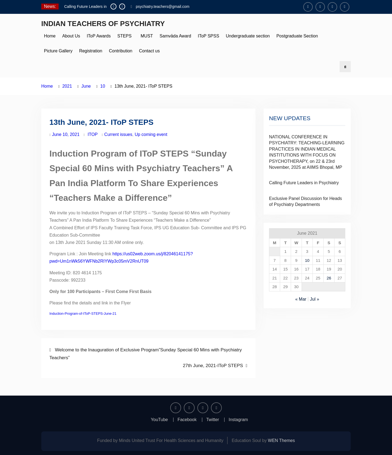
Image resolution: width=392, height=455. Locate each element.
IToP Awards (98, 36)
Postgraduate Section (297, 36)
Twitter (212, 420)
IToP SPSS (208, 36)
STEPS (124, 36)
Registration (90, 51)
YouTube (159, 420)
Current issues (118, 134)
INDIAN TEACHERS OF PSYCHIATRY (103, 24)
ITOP (93, 134)
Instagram (238, 420)
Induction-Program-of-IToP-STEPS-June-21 (82, 313)
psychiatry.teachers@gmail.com (162, 6)
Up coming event (151, 134)
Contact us (149, 51)
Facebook (187, 420)
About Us (71, 36)
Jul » (314, 299)
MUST (145, 36)
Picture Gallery (58, 51)
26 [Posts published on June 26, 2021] (329, 278)
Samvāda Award (175, 36)
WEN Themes (281, 440)
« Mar (300, 299)
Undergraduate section (248, 36)
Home (50, 36)
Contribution (120, 51)
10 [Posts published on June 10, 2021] (307, 260)
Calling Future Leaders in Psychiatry (304, 182)
